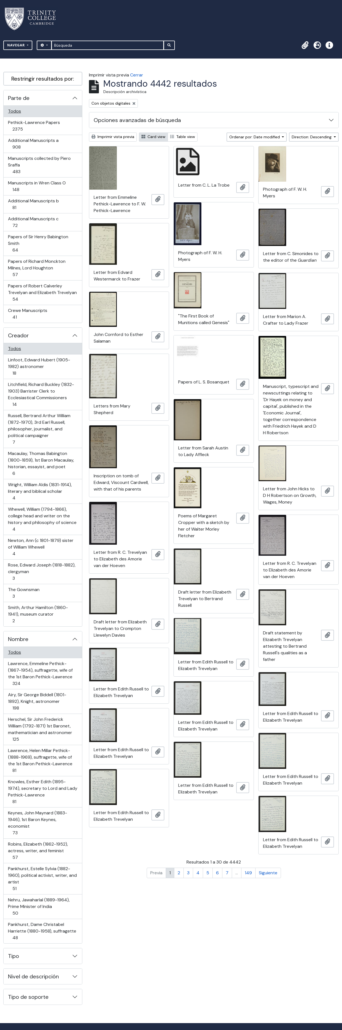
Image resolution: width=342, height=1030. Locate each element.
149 (248, 873)
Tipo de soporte (28, 996)
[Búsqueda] (107, 45)
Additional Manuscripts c (33, 222)
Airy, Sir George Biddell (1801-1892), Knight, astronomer (37, 701)
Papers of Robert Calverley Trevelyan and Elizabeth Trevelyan (42, 292)
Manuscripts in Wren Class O (37, 186)
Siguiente (268, 873)
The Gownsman (24, 593)
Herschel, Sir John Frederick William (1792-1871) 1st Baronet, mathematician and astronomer (40, 729)
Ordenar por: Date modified (255, 136)
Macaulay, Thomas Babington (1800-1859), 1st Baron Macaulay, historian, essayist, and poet (41, 463)
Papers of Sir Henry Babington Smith (38, 243)
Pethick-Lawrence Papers (34, 126)
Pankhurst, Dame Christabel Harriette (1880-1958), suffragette (42, 931)
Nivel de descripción (33, 976)
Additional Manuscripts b (33, 204)
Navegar (16, 45)
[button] (305, 45)
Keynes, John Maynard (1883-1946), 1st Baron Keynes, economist (37, 822)
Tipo (13, 956)
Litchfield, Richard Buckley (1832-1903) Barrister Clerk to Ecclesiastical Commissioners (41, 394)
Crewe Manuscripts (27, 314)
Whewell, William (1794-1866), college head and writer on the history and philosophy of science (42, 519)
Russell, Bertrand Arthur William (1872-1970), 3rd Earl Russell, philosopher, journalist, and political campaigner (39, 429)
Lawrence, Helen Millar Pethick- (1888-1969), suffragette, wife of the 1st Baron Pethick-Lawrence (40, 760)
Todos (14, 111)
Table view (182, 136)
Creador (18, 335)
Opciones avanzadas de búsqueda (137, 120)
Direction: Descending (312, 136)
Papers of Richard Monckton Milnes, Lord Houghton (36, 268)
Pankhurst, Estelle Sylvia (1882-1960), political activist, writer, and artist (42, 878)
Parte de (19, 98)
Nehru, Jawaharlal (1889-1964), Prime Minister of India (39, 906)
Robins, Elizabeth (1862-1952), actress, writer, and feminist (38, 851)
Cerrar (136, 75)
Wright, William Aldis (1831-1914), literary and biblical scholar (40, 491)
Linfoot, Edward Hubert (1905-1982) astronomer (39, 366)
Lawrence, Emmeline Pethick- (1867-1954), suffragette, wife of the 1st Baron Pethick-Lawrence (40, 673)
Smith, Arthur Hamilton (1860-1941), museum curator (38, 614)
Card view (153, 136)
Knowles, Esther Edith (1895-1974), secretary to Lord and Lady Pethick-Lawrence (42, 791)
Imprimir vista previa (112, 136)
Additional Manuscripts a (33, 143)
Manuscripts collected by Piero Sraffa (39, 165)
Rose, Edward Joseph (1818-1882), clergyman (41, 572)
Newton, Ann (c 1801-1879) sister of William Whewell (40, 547)
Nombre (18, 639)
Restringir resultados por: (42, 78)
